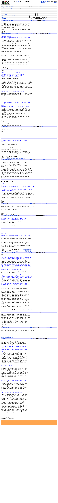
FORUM (39, 498)
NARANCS (9, 500)
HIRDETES (52, 498)
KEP (21, 499)
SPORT (43, 500)
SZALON (50, 500)
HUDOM (11, 499)
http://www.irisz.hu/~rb (10, 145)
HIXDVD (7, 499)
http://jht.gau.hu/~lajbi (27, 265)
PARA (31, 500)
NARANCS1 (13, 500)
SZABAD (47, 500)
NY (17, 500)
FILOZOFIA (35, 498)
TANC (53, 500)
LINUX (43, 499)
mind (13, 6)
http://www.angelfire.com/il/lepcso (7, 398)
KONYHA (24, 499)
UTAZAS (9, 501)
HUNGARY (15, 499)
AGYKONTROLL (4, 498)
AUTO (17, 1)
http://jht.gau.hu (28, 266)
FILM (32, 498)
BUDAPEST (17, 498)
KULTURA (40, 499)
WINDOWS (25, 501)
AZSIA (14, 498)
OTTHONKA (27, 500)
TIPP (56, 500)
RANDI (33, 500)
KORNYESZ (31, 499)
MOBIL (54, 499)
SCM (41, 500)
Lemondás (55, 2)
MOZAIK (5, 500)
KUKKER (36, 499)
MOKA (2, 500)
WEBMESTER (20, 501)
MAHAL (51, 499)
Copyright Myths (17, 2)
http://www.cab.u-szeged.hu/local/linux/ (23, 267)
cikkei (41, 6)
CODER (21, 498)
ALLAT (8, 498)
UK (6, 501)
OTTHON (22, 500)
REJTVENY (37, 500)
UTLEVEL (13, 501)
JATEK (18, 499)
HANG (45, 498)
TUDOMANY (3, 501)
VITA (16, 501)
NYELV (19, 500)
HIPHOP (48, 498)
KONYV (27, 499)
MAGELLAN (47, 499)
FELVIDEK (28, 498)
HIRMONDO (3, 499)
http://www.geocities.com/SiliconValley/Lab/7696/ (16, 185)
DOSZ (25, 498)
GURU (42, 498)
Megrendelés (43, 2)
